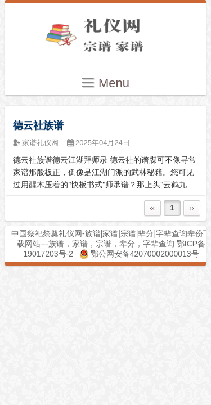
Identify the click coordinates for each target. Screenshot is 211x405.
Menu (105, 82)
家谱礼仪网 (40, 142)
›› (191, 208)
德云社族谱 (38, 125)
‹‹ (152, 208)
